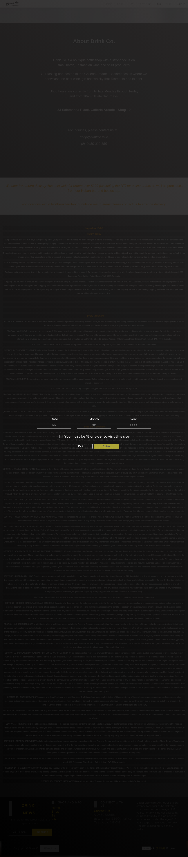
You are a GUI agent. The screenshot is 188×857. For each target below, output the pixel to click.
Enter (106, 446)
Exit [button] (81, 446)
